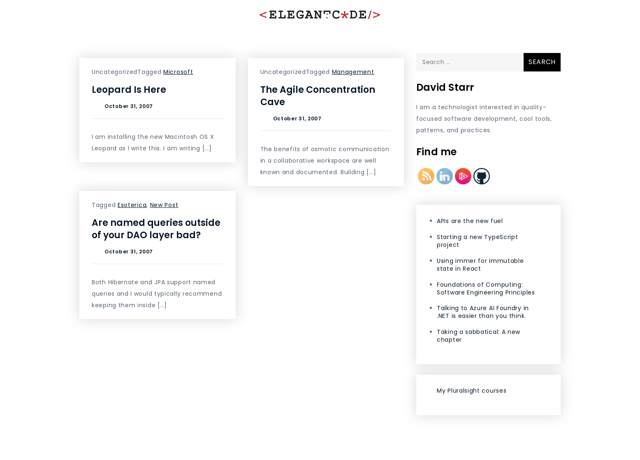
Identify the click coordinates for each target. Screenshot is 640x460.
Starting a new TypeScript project (477, 241)
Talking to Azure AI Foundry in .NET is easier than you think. (483, 312)
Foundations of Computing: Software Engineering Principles (486, 289)
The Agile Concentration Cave (317, 95)
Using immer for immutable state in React (480, 265)
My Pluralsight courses (471, 390)
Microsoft (178, 72)
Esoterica (132, 205)
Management (353, 72)
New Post (164, 205)
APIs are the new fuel (470, 221)
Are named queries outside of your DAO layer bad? (156, 229)
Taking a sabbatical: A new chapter (478, 336)
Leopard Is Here (129, 89)
